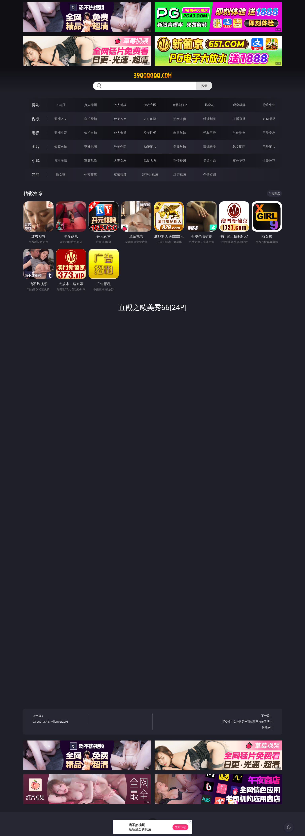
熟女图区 (239, 146)
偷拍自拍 (90, 133)
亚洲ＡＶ (60, 119)
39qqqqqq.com (152, 76)
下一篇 (246, 722)
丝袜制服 (209, 119)
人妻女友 (120, 160)
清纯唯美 (209, 146)
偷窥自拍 (60, 146)
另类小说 (209, 160)
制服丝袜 (179, 133)
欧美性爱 (150, 133)
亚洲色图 (90, 146)
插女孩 (60, 174)
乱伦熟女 (239, 133)
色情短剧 (209, 174)
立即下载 (180, 827)
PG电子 (61, 105)
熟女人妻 (179, 119)
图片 (36, 146)
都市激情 (60, 160)
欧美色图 (120, 146)
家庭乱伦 (90, 160)
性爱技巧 (269, 160)
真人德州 (90, 105)
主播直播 (239, 119)
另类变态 (269, 133)
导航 (36, 174)
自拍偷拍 (90, 119)
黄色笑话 (239, 160)
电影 (36, 132)
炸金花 (209, 105)
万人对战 (120, 105)
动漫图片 (150, 146)
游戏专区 (150, 105)
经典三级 (209, 133)
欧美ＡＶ (120, 119)
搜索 (204, 86)
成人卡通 (120, 133)
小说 (36, 160)
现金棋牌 (239, 105)
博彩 (36, 104)
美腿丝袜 (179, 146)
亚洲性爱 (60, 133)
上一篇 (59, 719)
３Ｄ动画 (150, 119)
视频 (36, 118)
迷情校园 (179, 160)
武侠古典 (150, 160)
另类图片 (269, 146)
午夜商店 (90, 174)
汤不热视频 (150, 174)
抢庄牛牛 (269, 105)
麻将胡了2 (179, 105)
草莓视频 (120, 174)
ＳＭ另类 (269, 119)
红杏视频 (179, 174)
